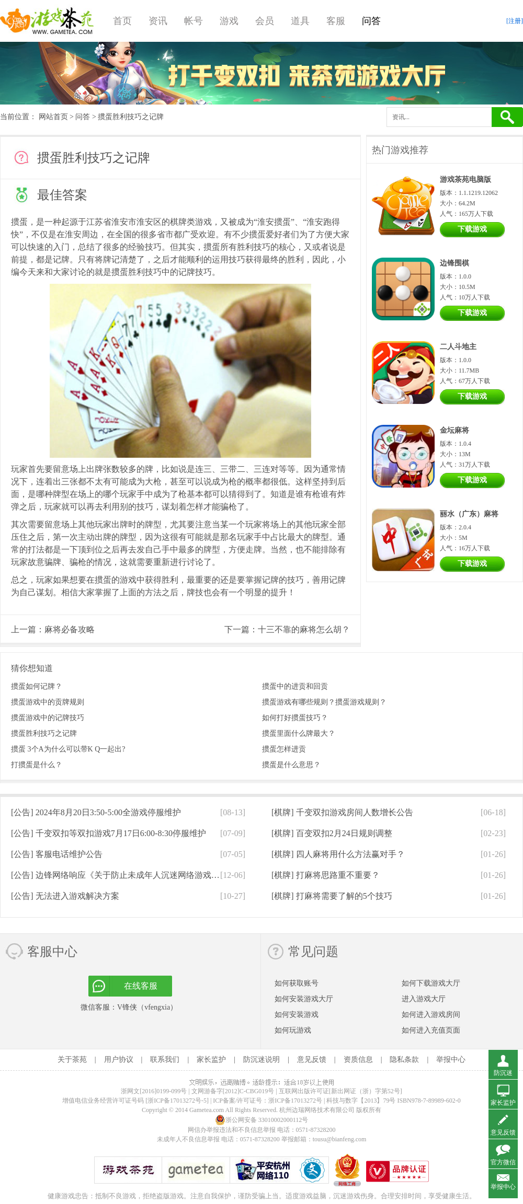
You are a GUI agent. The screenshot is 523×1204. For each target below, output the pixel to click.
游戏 (229, 21)
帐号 (193, 21)
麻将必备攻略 (69, 629)
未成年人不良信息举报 (189, 1139)
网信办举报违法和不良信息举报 (232, 1129)
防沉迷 (503, 1072)
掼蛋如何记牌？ (36, 686)
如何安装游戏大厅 (304, 999)
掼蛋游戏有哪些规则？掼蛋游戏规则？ (324, 702)
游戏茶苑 (47, 21)
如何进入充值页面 (431, 1030)
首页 (122, 21)
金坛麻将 (454, 430)
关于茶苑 (72, 1059)
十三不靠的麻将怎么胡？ (304, 629)
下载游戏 (472, 229)
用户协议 (118, 1059)
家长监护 (211, 1059)
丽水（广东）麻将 (469, 514)
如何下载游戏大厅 (431, 983)
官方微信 (503, 1162)
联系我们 (164, 1059)
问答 (371, 21)
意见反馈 (311, 1059)
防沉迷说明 (261, 1059)
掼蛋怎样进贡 (284, 749)
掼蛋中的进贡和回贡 (295, 686)
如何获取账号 (297, 983)
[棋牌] (342, 812)
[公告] (96, 812)
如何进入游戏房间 (431, 1014)
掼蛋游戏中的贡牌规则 (47, 702)
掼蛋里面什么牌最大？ (298, 733)
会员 (264, 21)
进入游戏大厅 (424, 999)
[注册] (514, 21)
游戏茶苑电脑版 (465, 179)
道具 (300, 21)
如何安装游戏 (297, 1014)
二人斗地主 (458, 347)
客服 (335, 21)
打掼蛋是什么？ (36, 765)
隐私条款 (404, 1059)
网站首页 (53, 117)
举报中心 (450, 1059)
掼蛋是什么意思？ (291, 765)
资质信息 (358, 1059)
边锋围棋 (454, 263)
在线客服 (140, 985)
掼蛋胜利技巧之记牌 (44, 733)
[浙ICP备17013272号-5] (177, 1100)
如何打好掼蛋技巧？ (295, 718)
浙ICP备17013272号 (295, 1100)
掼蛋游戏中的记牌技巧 (47, 718)
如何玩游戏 (293, 1030)
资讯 (158, 21)
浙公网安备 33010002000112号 (262, 1120)
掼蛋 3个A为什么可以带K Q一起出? (68, 749)
